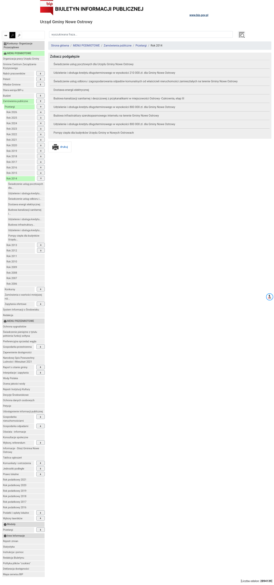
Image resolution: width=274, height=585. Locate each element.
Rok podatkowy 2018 (14, 496)
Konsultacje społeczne (15, 437)
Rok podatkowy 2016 (14, 507)
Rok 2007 (11, 278)
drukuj (60, 147)
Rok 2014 (11, 178)
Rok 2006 (11, 283)
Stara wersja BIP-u (13, 90)
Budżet (7, 95)
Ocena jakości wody (14, 383)
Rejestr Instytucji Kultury (16, 389)
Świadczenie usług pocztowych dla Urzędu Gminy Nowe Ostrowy (93, 64)
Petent (6, 79)
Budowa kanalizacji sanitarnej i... (24, 211)
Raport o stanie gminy (15, 367)
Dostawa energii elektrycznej (24, 204)
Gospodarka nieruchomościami (13, 419)
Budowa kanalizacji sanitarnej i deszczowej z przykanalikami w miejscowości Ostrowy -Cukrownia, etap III (118, 98)
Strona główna (60, 45)
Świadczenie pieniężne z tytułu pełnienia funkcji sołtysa (20, 334)
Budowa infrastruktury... (21, 224)
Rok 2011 (11, 256)
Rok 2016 (11, 167)
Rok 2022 (11, 134)
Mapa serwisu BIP (13, 574)
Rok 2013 (11, 245)
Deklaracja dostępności (16, 568)
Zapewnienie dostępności (17, 352)
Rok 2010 (11, 261)
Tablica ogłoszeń (12, 457)
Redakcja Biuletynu (13, 557)
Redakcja (8, 315)
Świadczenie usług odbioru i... (24, 198)
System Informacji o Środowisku (21, 309)
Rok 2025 (11, 117)
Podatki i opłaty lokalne (16, 512)
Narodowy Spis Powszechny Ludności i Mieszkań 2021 (18, 359)
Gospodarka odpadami (15, 426)
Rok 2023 (11, 128)
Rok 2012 (11, 250)
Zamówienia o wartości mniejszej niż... (23, 296)
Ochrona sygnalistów (14, 326)
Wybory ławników (13, 518)
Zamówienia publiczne (15, 101)
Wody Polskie (10, 378)
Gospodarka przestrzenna (17, 346)
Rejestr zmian (10, 541)
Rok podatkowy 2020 (14, 485)
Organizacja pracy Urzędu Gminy (21, 58)
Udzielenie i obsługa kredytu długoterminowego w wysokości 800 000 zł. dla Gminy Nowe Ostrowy (114, 107)
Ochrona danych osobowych (18, 400)
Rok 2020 (11, 145)
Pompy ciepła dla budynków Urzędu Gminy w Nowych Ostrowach (93, 132)
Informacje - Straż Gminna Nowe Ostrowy (21, 450)
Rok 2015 (11, 173)
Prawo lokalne (11, 474)
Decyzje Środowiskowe (16, 394)
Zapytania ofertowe (15, 304)
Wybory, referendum (14, 442)
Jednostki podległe (13, 468)
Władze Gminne (11, 84)
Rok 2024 (11, 123)
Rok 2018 (11, 156)
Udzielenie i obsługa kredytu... (24, 193)
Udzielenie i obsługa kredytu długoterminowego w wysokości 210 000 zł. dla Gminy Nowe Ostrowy (114, 72)
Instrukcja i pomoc (13, 552)
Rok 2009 (11, 267)
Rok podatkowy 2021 (14, 479)
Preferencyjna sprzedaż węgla (19, 341)
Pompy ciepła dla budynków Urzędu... (23, 237)
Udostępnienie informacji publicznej (23, 411)
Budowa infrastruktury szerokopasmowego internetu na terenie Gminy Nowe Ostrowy (106, 115)
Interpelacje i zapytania (16, 372)
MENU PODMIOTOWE (86, 45)
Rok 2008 (11, 272)
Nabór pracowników (14, 73)
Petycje (7, 406)
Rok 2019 (11, 151)
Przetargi (10, 106)
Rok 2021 (11, 139)
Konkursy (10, 289)
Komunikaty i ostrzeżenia (17, 463)
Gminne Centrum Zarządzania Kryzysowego (19, 66)
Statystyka (9, 546)
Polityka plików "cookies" (17, 563)
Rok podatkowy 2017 (14, 501)
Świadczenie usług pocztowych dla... (25, 186)
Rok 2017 (11, 162)
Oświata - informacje (14, 431)
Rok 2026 (11, 112)
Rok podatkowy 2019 (14, 490)
